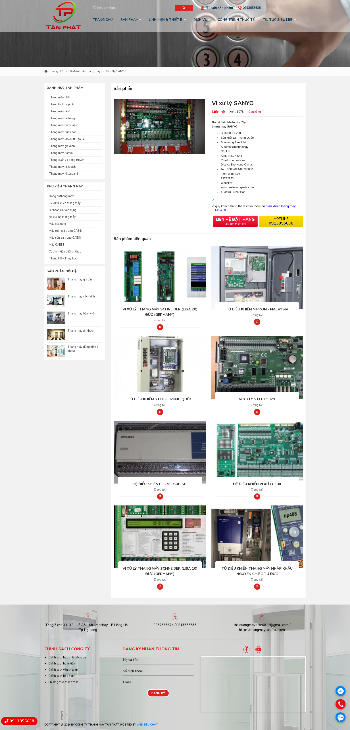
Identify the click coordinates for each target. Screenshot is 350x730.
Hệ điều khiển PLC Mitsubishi (160, 484)
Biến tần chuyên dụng (63, 210)
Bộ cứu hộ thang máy (62, 217)
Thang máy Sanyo (61, 153)
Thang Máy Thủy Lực (63, 259)
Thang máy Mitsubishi (63, 174)
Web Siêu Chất (147, 724)
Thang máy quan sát (62, 132)
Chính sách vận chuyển (63, 670)
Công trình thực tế (236, 19)
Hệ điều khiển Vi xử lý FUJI (257, 484)
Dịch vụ (200, 19)
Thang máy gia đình (62, 146)
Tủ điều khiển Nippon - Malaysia (257, 309)
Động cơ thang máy (61, 196)
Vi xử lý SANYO (116, 71)
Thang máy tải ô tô (61, 111)
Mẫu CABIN (56, 245)
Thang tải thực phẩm (62, 104)
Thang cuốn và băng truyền (66, 160)
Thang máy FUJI (59, 97)
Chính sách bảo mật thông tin (67, 658)
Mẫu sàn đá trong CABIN (65, 238)
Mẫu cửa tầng (57, 224)
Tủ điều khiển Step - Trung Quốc (160, 399)
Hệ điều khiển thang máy (84, 71)
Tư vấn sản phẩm (219, 8)
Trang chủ (103, 19)
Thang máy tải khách (62, 167)
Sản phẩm (130, 19)
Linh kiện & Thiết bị (166, 19)
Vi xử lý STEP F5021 (257, 399)
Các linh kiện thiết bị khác (65, 252)
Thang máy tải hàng (62, 118)
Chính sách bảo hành (61, 676)
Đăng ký (158, 693)
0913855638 (252, 8)
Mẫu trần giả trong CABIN (65, 231)
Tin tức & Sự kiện (278, 19)
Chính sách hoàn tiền (61, 664)
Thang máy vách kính (81, 297)
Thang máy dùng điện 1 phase (82, 349)
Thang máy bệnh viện (63, 125)
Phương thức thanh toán (63, 682)
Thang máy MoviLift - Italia (66, 139)
